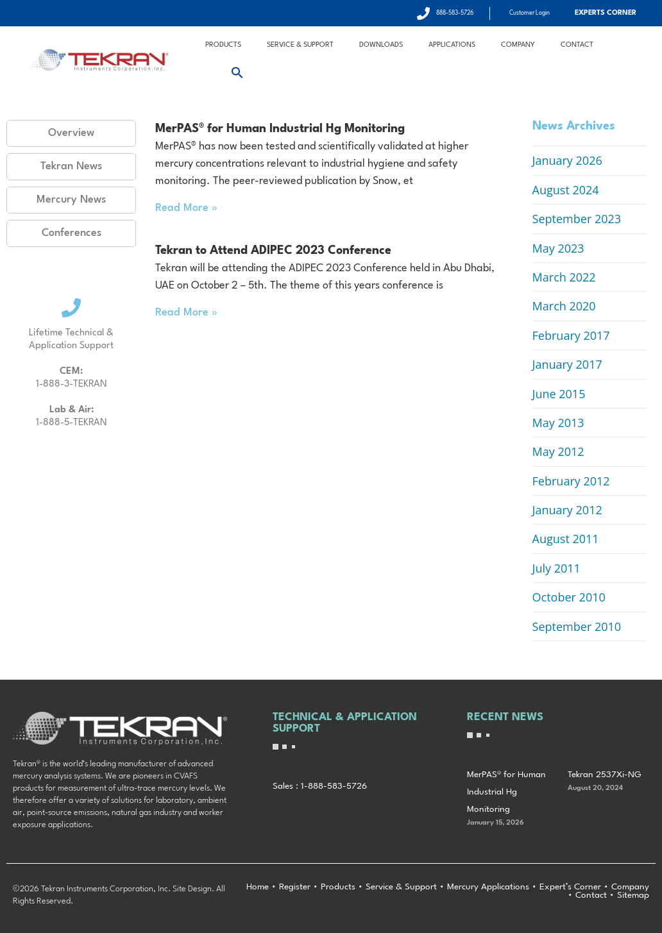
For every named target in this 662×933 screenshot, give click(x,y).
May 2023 (558, 248)
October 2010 (569, 597)
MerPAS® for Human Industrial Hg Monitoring (280, 129)
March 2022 (564, 277)
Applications (452, 45)
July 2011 (556, 568)
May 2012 (558, 451)
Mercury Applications (488, 886)
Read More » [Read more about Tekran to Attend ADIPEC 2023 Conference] (186, 312)
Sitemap (633, 895)
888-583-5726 (454, 13)
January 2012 (567, 509)
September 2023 (577, 218)
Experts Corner (605, 13)
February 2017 (571, 335)
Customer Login (529, 13)
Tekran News (71, 166)
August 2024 (565, 190)
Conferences (71, 233)
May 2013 (558, 422)
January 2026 (567, 160)
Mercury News (71, 199)
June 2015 (559, 393)
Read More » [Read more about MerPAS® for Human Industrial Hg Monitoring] (186, 208)
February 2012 (571, 481)
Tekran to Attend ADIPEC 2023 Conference (273, 250)
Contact (577, 45)
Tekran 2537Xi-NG (604, 774)
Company (518, 45)
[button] (237, 72)
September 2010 (577, 626)
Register (294, 886)
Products (223, 45)
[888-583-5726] (423, 13)
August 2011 (565, 538)
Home (257, 886)
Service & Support (300, 45)
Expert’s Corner (570, 886)
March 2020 (564, 306)
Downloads (381, 45)
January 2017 (567, 364)
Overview (71, 133)
